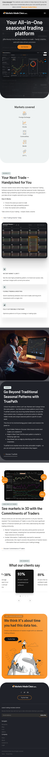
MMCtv (4, 732)
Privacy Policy (9, 754)
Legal (3, 745)
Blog (3, 727)
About (3, 740)
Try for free (24, 697)
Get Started (24, 47)
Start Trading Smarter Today (12, 218)
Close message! (7, 2)
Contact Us (5, 743)
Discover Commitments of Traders (14, 548)
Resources (4, 724)
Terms (3, 754)
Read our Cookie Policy (29, 7)
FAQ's (3, 738)
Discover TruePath (11, 454)
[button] (45, 13)
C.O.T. (3, 729)
